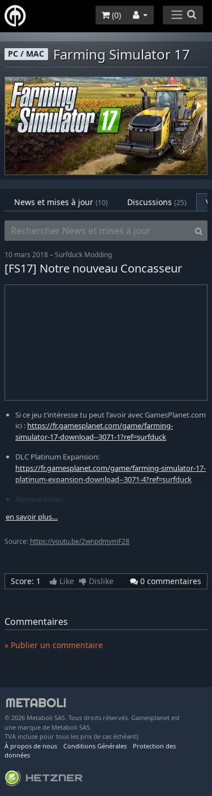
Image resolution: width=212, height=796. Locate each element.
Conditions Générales (95, 746)
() (111, 15)
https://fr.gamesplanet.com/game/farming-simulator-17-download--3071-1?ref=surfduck (94, 431)
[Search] (198, 230)
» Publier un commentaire (54, 645)
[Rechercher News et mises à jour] (98, 230)
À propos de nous (31, 746)
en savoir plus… (32, 517)
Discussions (157, 202)
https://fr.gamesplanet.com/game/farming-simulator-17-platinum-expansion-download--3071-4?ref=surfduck (110, 473)
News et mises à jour (61, 202)
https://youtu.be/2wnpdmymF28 (79, 541)
